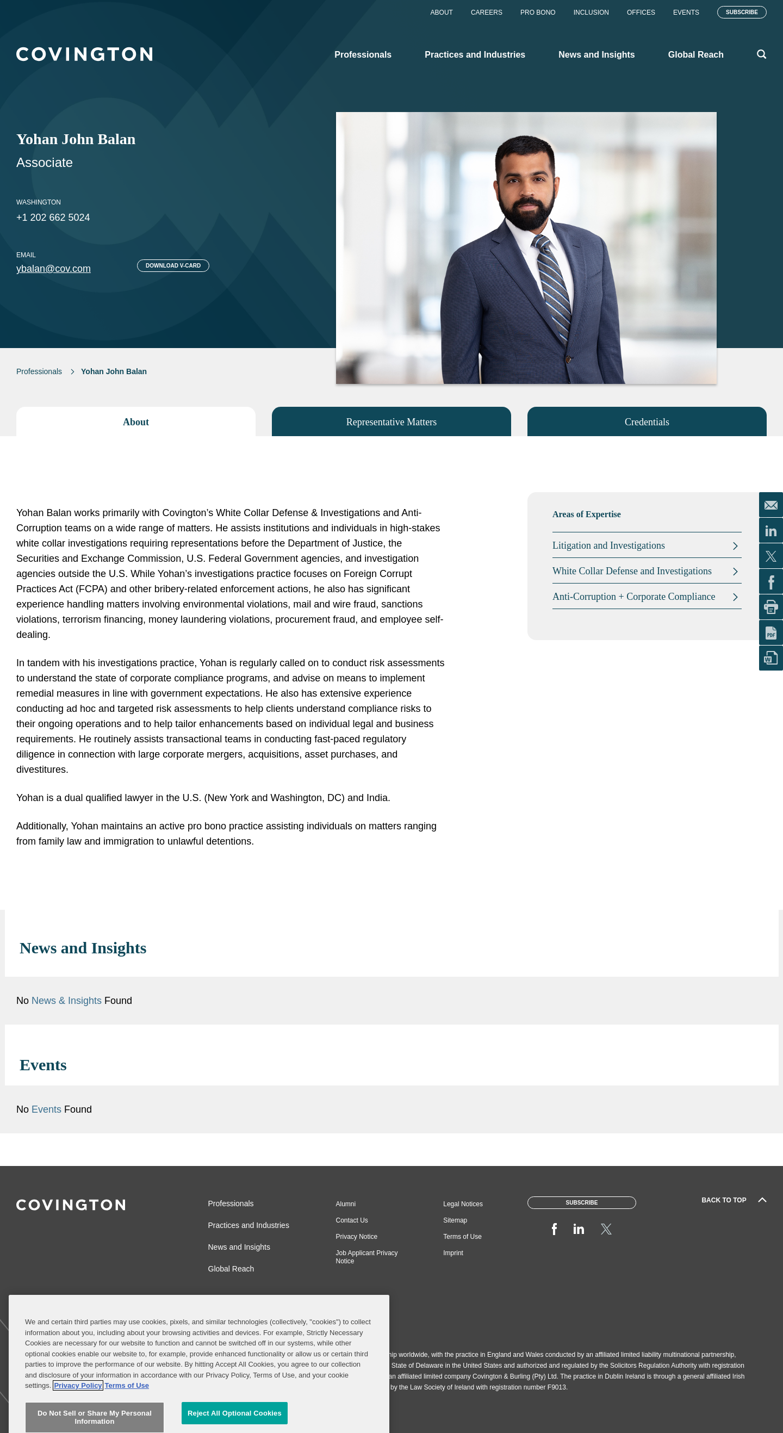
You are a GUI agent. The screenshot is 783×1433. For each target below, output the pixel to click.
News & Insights (67, 1000)
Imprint (453, 1253)
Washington (38, 202)
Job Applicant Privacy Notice (367, 1257)
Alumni (346, 1204)
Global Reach (231, 1268)
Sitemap (455, 1220)
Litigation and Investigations (608, 545)
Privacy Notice (357, 1236)
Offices (641, 12)
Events (686, 12)
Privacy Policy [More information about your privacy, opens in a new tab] (78, 1415)
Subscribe (742, 12)
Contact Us (352, 1220)
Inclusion (591, 12)
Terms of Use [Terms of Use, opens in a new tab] (127, 1415)
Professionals (39, 371)
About (442, 12)
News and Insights (239, 1247)
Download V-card (173, 266)
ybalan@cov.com (53, 268)
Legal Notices (463, 1204)
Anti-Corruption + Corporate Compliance (634, 596)
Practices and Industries (248, 1225)
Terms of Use (462, 1236)
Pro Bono (538, 12)
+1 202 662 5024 (53, 217)
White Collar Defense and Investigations (632, 571)
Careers (486, 12)
